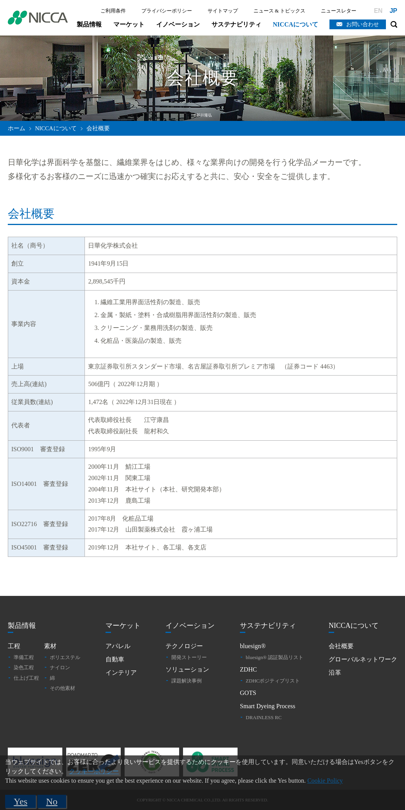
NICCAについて (295, 24)
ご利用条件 (113, 11)
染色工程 (24, 667)
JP (393, 10)
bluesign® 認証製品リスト (274, 657)
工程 (14, 646)
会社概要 (341, 646)
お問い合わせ (362, 24)
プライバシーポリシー (166, 11)
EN (378, 10)
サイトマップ (223, 11)
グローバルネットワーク (363, 659)
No (51, 801)
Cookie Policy (325, 780)
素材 (50, 646)
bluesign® (253, 646)
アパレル (118, 646)
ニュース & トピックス (280, 11)
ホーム (16, 128)
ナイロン (60, 667)
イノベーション (178, 24)
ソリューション (187, 669)
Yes (20, 801)
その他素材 (62, 688)
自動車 (115, 659)
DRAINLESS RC (264, 717)
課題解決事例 (186, 681)
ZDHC (248, 669)
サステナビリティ (236, 24)
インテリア (121, 672)
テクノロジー (184, 646)
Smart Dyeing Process (267, 706)
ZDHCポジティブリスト (273, 681)
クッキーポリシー (94, 771)
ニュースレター (338, 11)
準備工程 (24, 657)
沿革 (335, 672)
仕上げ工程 (26, 678)
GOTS (248, 692)
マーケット (128, 24)
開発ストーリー (189, 657)
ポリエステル (65, 657)
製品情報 (89, 24)
